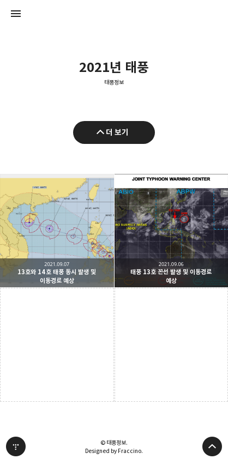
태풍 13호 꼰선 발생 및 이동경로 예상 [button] (172, 231)
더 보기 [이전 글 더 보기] (117, 132)
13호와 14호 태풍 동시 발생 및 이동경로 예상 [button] (57, 231)
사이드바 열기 (16, 14)
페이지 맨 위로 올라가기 (212, 446)
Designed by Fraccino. (114, 451)
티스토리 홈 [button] (16, 446)
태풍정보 (114, 82)
